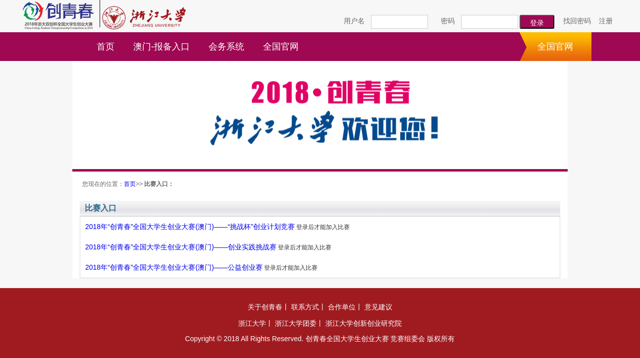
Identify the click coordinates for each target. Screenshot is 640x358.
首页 (105, 47)
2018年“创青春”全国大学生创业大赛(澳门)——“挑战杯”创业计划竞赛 (190, 227)
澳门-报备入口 (161, 47)
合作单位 (342, 307)
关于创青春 (265, 307)
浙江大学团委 (296, 323)
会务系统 (226, 47)
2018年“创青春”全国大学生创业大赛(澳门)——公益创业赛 (174, 267)
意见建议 (378, 307)
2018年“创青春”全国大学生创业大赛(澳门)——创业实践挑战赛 (180, 247)
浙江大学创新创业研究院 (363, 323)
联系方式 (305, 307)
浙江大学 (252, 323)
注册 (606, 21)
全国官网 (281, 47)
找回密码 (577, 21)
